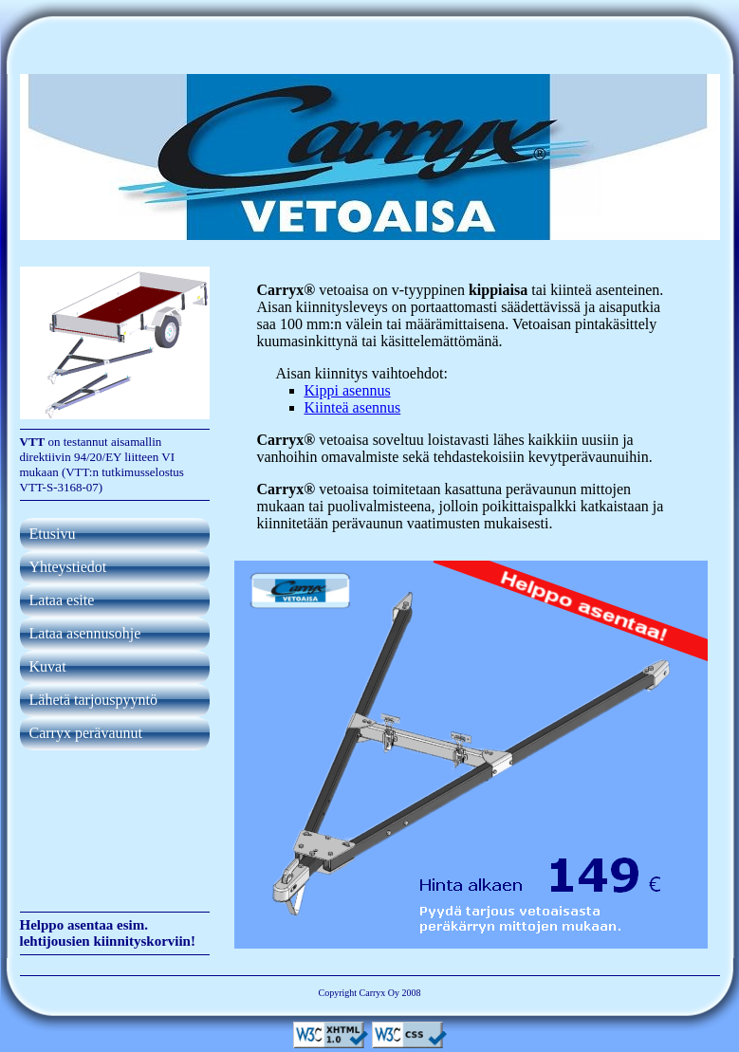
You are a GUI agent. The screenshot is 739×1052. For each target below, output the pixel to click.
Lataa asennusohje (85, 633)
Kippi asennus (348, 390)
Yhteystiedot (68, 567)
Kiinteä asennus (353, 407)
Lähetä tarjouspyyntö (93, 700)
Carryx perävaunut (86, 733)
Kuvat (47, 666)
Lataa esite (62, 600)
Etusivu (52, 534)
